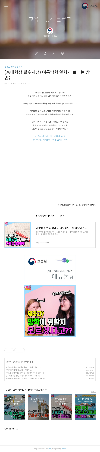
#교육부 (38, 136)
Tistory (63, 449)
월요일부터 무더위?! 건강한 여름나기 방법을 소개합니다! (24, 379)
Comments (11, 428)
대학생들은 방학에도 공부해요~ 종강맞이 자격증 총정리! (24, 373)
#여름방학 (37, 140)
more (93, 391)
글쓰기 (36, 53)
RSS (54, 53)
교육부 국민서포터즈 (13, 67)
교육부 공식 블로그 (50, 19)
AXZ (49, 449)
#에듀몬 (57, 136)
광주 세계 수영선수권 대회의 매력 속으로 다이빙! (21, 376)
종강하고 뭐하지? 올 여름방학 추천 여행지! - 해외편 (22, 367)
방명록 (45, 53)
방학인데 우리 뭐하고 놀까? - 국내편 (17, 370)
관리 (63, 53)
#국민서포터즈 (48, 136)
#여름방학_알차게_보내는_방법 (54, 140)
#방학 (63, 136)
